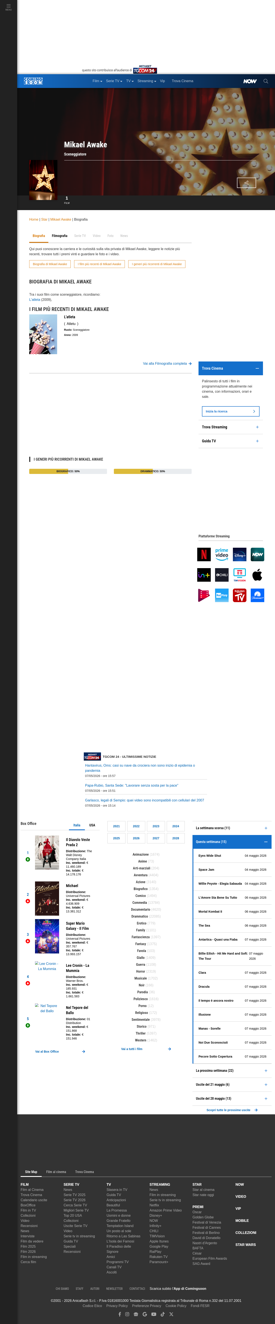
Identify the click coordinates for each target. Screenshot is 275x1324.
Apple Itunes (159, 1241)
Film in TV (28, 1210)
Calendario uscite (34, 1200)
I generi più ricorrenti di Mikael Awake (157, 264)
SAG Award (201, 1264)
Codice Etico (92, 1306)
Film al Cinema (32, 1190)
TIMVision (157, 1236)
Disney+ (156, 1215)
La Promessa (117, 1210)
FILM (25, 1184)
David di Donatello (206, 1238)
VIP (238, 1208)
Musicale (140, 978)
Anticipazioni (116, 1200)
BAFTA (197, 1248)
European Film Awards (209, 1258)
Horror (140, 971)
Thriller (141, 1033)
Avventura (141, 875)
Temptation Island (120, 1226)
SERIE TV (71, 1184)
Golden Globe (203, 1217)
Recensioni (29, 1226)
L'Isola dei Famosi (120, 1241)
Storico (142, 1026)
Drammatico (139, 916)
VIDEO (240, 1196)
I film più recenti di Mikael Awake (99, 264)
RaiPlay (155, 1251)
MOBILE (242, 1221)
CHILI (154, 1231)
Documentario (140, 909)
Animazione (141, 854)
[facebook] (120, 1315)
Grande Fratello (118, 1221)
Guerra (140, 965)
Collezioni (28, 1215)
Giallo (141, 958)
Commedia (139, 903)
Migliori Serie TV (76, 1210)
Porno (143, 1006)
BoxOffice (28, 1205)
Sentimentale (141, 1020)
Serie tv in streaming (79, 1236)
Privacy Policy (117, 1306)
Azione (140, 882)
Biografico (141, 889)
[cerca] (266, 81)
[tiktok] (162, 1315)
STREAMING (160, 1184)
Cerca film (28, 1262)
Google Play (159, 1246)
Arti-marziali (141, 868)
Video (25, 1221)
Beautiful (113, 1205)
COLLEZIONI (245, 1233)
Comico (141, 896)
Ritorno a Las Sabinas (123, 1236)
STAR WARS (245, 1245)
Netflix (154, 1205)
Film (67, 199)
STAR (197, 1184)
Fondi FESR (200, 1306)
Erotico (142, 923)
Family (140, 930)
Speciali (70, 1246)
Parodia (142, 992)
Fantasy (140, 944)
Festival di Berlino (206, 1233)
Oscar (197, 1212)
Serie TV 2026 (75, 1200)
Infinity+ (156, 1226)
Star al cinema (203, 1190)
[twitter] (171, 1315)
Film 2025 (28, 1246)
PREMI (197, 1207)
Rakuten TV (159, 1257)
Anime (142, 861)
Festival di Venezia (206, 1222)
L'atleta (34, 299)
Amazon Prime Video (166, 1210)
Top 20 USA (73, 1215)
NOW (154, 1221)
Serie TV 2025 (75, 1195)
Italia (76, 825)
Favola (141, 951)
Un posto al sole (119, 1231)
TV (109, 1184)
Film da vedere (32, 1241)
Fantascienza (141, 937)
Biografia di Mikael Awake (50, 264)
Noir (142, 985)
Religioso (141, 1013)
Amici (111, 1257)
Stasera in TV (117, 1190)
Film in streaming (34, 1257)
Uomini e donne (119, 1215)
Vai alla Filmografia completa (167, 363)
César (197, 1253)
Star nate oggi (203, 1195)
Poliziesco (141, 999)
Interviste (28, 1236)
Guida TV (71, 1241)
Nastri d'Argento (204, 1243)
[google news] (136, 1315)
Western (140, 1040)
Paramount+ (159, 1262)
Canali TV (114, 1267)
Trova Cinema (31, 1195)
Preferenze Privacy (146, 1306)
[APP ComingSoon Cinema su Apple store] (221, 1289)
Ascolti (112, 1272)
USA (92, 825)
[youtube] (154, 1315)
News (25, 1231)
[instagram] (127, 1315)
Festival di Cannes (206, 1227)
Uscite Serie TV (75, 1226)
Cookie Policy (176, 1306)
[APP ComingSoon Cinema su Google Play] (251, 1289)
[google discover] (145, 1315)
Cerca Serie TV (75, 1205)
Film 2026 (28, 1251)
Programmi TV (118, 1262)
